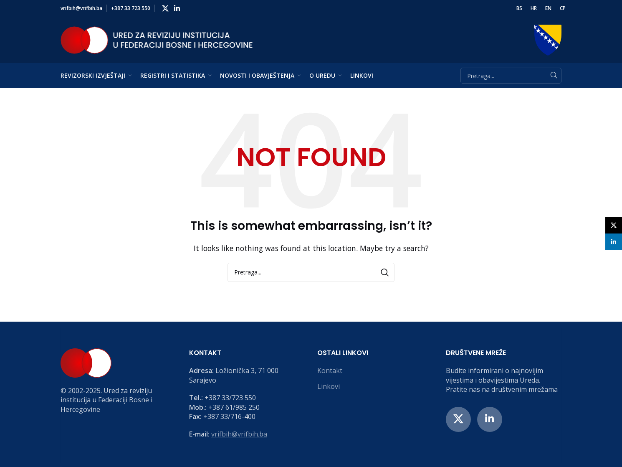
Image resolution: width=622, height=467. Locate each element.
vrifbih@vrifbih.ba (239, 434)
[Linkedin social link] (176, 8)
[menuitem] (519, 8)
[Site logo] (157, 39)
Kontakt (329, 370)
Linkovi (328, 386)
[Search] (510, 76)
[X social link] (165, 8)
